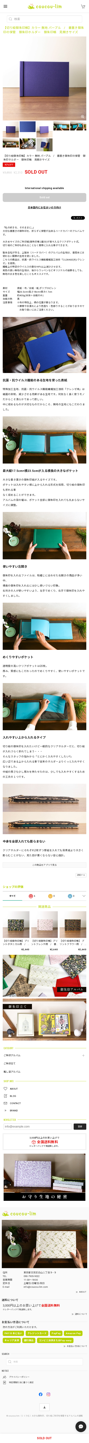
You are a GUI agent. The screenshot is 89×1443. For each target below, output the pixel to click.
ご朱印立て (10, 1063)
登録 (80, 1126)
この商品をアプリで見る (44, 865)
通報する (81, 875)
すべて (12, 896)
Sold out (45, 197)
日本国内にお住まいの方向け (44, 207)
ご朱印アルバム (12, 1055)
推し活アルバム (12, 1071)
